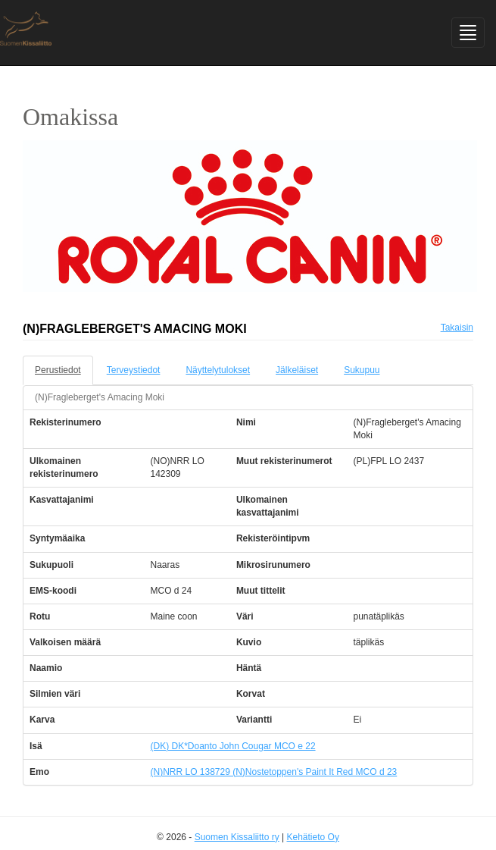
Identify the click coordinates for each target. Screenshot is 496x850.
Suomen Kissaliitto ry (237, 837)
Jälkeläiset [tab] (297, 370)
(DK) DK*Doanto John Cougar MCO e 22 (232, 746)
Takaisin (457, 327)
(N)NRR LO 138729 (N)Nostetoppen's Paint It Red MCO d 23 (273, 772)
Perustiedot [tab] (58, 370)
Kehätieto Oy (313, 837)
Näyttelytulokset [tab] (218, 370)
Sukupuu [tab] (361, 370)
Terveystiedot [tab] (134, 370)
